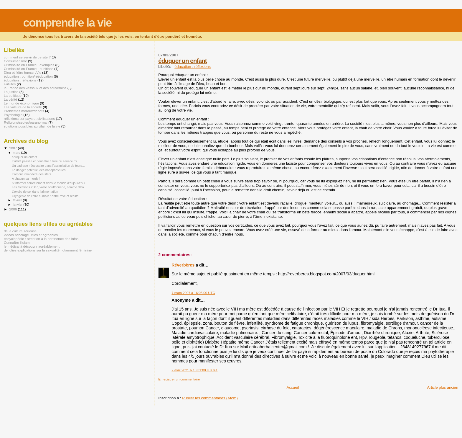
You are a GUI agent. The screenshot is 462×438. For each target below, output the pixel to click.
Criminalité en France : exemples (29, 65)
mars (17, 152)
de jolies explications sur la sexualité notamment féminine (48, 250)
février (18, 200)
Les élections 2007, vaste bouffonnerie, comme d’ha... (49, 187)
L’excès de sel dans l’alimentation (35, 191)
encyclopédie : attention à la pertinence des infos (41, 239)
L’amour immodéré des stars (31, 174)
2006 (13, 209)
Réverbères (182, 265)
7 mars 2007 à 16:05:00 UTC (193, 293)
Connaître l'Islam (17, 242)
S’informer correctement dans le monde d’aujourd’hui (48, 183)
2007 (13, 148)
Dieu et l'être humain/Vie (22, 72)
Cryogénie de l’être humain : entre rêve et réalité (45, 196)
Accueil (292, 387)
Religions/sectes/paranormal (25, 122)
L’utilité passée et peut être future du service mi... (46, 161)
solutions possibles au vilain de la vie (32, 126)
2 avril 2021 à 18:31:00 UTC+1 (194, 370)
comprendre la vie (67, 22)
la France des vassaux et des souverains (35, 88)
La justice (11, 92)
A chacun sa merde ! (26, 178)
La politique (13, 95)
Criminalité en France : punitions (28, 69)
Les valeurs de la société (23, 107)
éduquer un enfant (182, 60)
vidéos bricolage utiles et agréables (31, 235)
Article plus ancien (442, 387)
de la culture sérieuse (20, 231)
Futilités (10, 84)
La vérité (10, 99)
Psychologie (13, 115)
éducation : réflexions (192, 66)
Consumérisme (15, 61)
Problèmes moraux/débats (24, 111)
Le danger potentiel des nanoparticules (38, 170)
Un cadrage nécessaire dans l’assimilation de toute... (48, 165)
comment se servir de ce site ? (27, 57)
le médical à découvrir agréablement (32, 246)
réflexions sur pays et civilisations (29, 118)
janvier (18, 204)
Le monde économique (21, 103)
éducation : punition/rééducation (28, 76)
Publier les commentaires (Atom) (210, 398)
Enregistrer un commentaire (179, 379)
